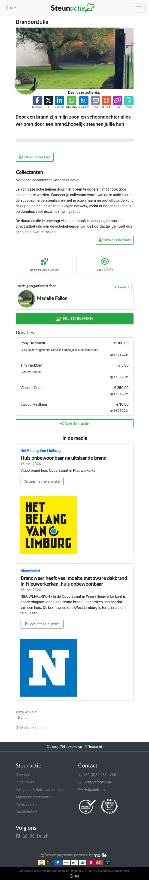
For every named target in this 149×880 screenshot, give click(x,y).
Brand (22, 717)
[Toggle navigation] (139, 8)
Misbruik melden (32, 728)
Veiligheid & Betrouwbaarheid (40, 789)
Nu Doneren (74, 319)
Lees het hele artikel (42, 481)
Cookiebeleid (26, 812)
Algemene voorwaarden (35, 797)
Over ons (23, 775)
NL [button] (12, 8)
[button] (37, 102)
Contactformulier (95, 782)
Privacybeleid (26, 804)
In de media (25, 782)
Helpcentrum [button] (91, 789)
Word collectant (35, 157)
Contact (121, 287)
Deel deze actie (74, 424)
